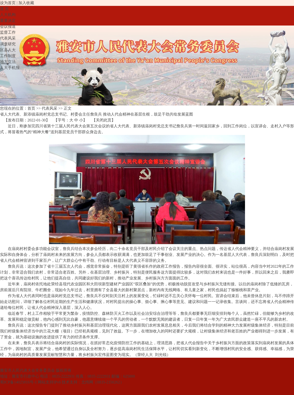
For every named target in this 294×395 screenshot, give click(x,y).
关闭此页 (103, 120)
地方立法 (8, 62)
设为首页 (8, 3)
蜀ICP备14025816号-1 (18, 382)
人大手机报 (10, 68)
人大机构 (8, 15)
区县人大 (8, 50)
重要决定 (8, 20)
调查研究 (8, 44)
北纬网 (87, 382)
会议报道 (8, 26)
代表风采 (8, 38)
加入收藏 (26, 3)
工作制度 (8, 56)
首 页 (4, 9)
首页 (31, 108)
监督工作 (8, 32)
